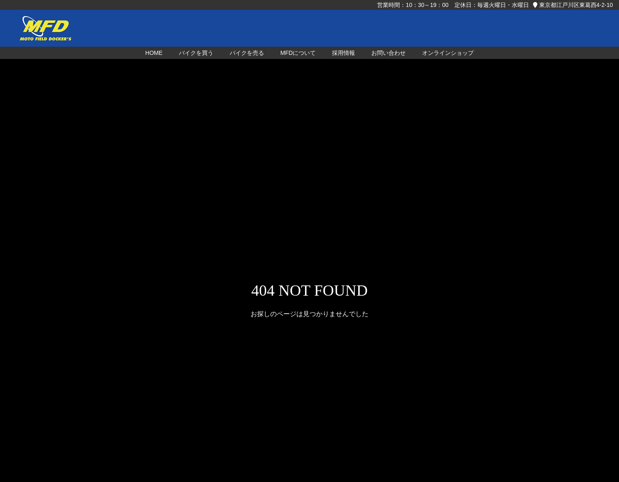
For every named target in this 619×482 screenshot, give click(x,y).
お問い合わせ (388, 53)
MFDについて (298, 53)
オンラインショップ (448, 53)
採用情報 (343, 53)
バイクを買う (196, 53)
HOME (154, 53)
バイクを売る (247, 53)
